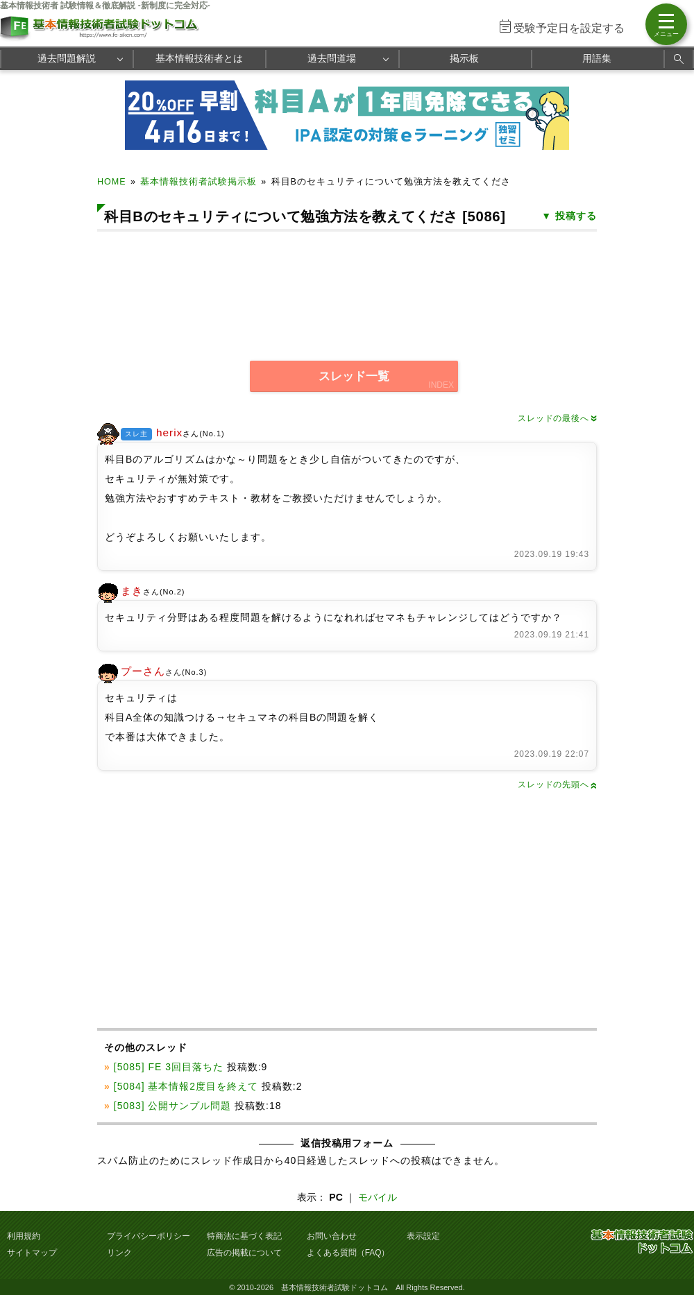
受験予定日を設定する (569, 28)
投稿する (576, 215)
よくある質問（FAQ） (348, 1253)
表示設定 (423, 1236)
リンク (119, 1253)
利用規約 (23, 1236)
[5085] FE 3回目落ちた (168, 1066)
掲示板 (464, 58)
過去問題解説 (66, 58)
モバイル (377, 1197)
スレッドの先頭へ (557, 784)
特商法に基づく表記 (244, 1236)
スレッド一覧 (354, 376)
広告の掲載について (244, 1253)
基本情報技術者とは (199, 58)
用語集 (596, 58)
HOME (111, 182)
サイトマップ (32, 1253)
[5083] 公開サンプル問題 (173, 1105)
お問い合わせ (332, 1236)
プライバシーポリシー (148, 1236)
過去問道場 (331, 58)
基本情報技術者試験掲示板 (198, 182)
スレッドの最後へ (557, 418)
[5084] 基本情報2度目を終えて (186, 1086)
